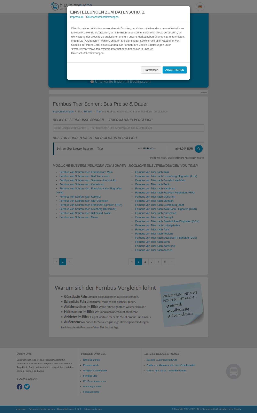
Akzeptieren (174, 69)
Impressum (76, 16)
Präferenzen (151, 69)
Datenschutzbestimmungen (102, 16)
